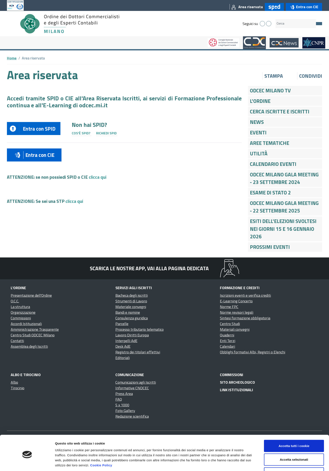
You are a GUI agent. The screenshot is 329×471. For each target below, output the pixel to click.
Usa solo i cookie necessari (294, 457)
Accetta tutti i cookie (294, 430)
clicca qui (97, 177)
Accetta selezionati (294, 443)
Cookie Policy (101, 449)
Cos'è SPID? (81, 133)
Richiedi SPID (106, 133)
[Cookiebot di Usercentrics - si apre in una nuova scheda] (27, 463)
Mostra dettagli (220, 462)
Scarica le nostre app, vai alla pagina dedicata (149, 268)
